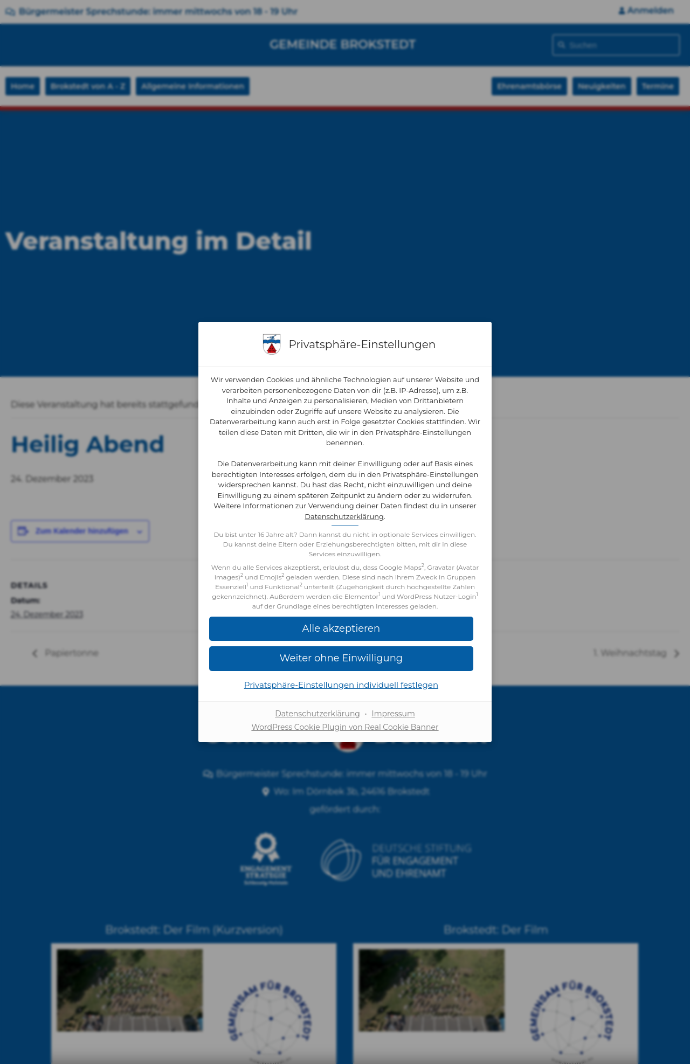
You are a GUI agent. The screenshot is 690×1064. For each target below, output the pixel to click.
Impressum (393, 718)
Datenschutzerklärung (393, 511)
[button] (345, 663)
